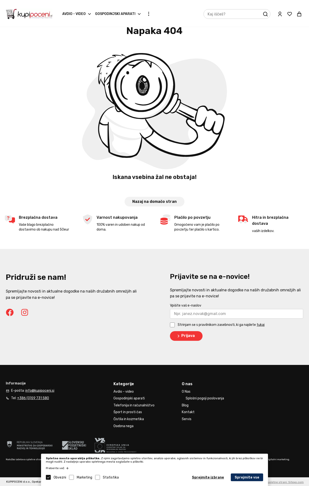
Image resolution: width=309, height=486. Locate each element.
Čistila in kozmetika (128, 419)
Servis (186, 419)
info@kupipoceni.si (39, 391)
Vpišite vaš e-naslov (185, 305)
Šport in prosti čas (127, 412)
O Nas (186, 392)
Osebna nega (123, 426)
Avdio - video (74, 14)
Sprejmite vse (247, 477)
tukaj (261, 325)
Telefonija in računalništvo (133, 405)
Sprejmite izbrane (208, 477)
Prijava (185, 336)
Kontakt (188, 412)
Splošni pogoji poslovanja (205, 398)
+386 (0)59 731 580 (33, 398)
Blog (185, 405)
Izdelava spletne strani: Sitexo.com (279, 482)
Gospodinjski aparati (115, 14)
